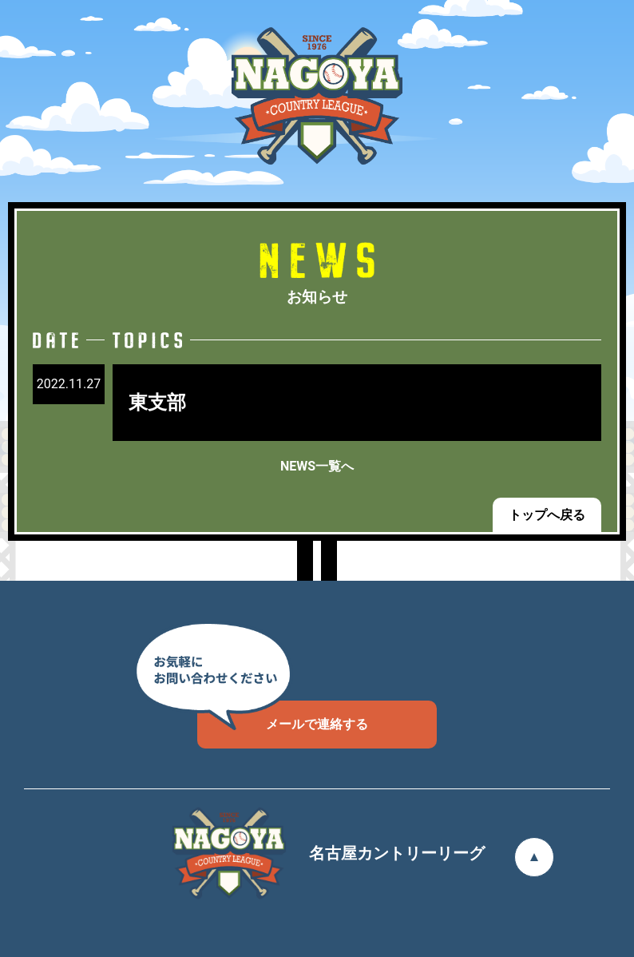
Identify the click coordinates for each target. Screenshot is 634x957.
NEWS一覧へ (317, 466)
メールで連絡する (282, 716)
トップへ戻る (547, 514)
